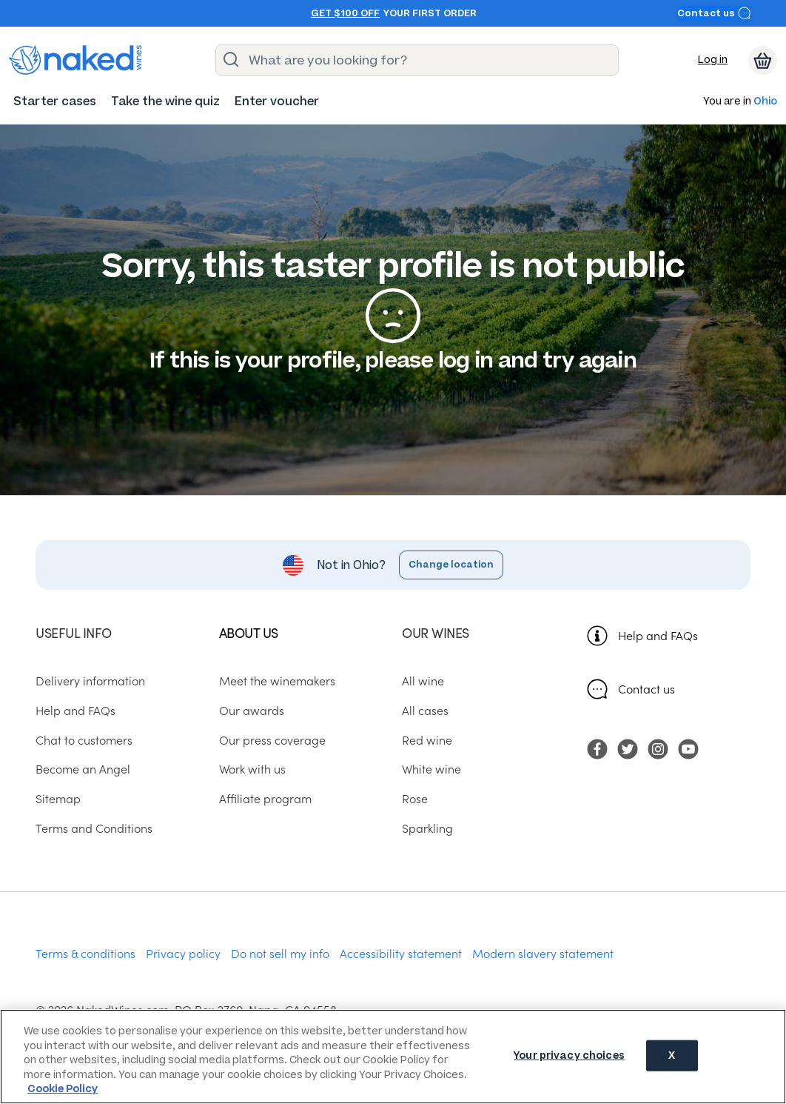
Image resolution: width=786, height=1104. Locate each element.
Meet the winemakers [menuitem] (277, 680)
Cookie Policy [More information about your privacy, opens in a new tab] (62, 1089)
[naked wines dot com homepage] (75, 60)
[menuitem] (54, 101)
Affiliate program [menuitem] (265, 798)
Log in (713, 59)
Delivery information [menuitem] (90, 680)
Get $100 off (345, 13)
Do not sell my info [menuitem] (280, 953)
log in (466, 360)
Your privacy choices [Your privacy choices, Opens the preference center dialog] (569, 1055)
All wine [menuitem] (423, 680)
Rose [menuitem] (415, 798)
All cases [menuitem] (425, 710)
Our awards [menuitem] (251, 710)
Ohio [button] (765, 101)
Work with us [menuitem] (252, 768)
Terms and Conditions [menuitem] (94, 827)
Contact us (714, 13)
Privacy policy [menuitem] (183, 953)
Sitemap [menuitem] (58, 798)
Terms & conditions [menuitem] (85, 953)
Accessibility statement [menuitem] (401, 953)
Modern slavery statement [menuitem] (543, 953)
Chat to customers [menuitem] (84, 739)
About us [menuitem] (248, 632)
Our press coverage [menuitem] (272, 739)
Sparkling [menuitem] (427, 827)
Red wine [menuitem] (427, 739)
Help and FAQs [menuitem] (75, 710)
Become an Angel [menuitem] (83, 768)
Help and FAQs (658, 635)
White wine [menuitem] (431, 768)
